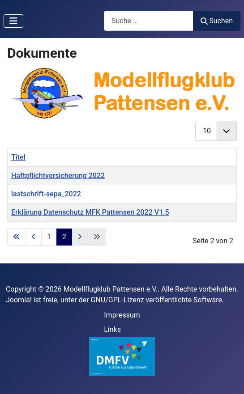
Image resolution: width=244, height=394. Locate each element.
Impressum (122, 315)
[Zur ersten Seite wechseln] (16, 237)
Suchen (217, 21)
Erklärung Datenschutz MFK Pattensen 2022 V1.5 (90, 212)
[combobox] (148, 21)
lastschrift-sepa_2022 (46, 194)
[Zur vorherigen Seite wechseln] (34, 237)
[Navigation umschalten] (13, 21)
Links (112, 329)
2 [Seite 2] (64, 237)
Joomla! (19, 300)
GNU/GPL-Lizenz (117, 300)
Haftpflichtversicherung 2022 (58, 175)
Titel (18, 157)
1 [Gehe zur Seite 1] (49, 237)
